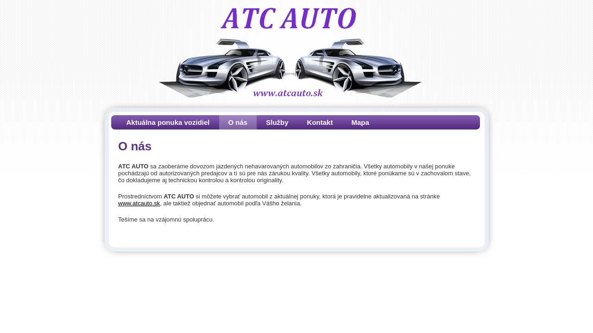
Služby (277, 122)
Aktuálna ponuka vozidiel (168, 122)
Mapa (360, 122)
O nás (238, 122)
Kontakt (320, 122)
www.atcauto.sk (139, 203)
